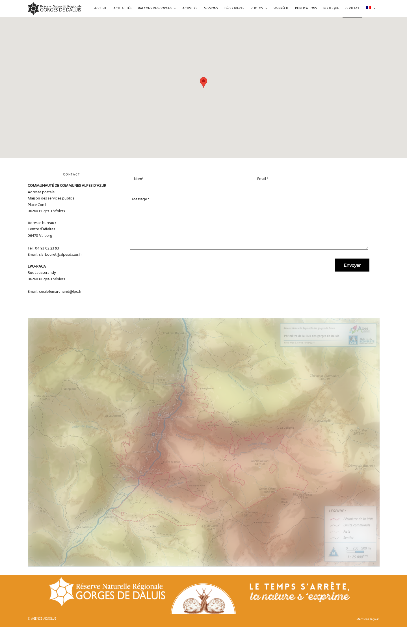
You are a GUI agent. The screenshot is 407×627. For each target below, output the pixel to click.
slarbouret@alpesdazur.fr (60, 254)
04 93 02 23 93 (47, 248)
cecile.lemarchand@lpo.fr (60, 291)
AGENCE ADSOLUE (43, 618)
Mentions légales (368, 619)
